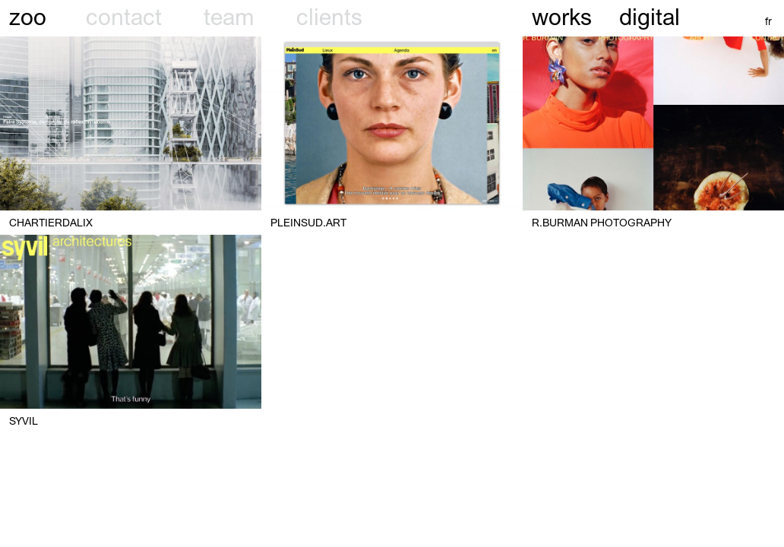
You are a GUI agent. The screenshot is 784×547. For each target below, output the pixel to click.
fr (768, 21)
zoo (27, 17)
